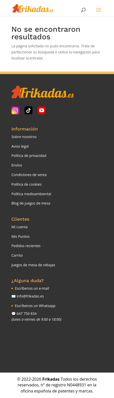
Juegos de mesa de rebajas (33, 264)
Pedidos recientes (25, 245)
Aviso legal (19, 146)
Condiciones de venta (29, 174)
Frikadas (51, 379)
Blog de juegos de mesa (30, 203)
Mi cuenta (19, 226)
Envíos (16, 165)
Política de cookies (26, 184)
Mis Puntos (20, 236)
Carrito (17, 255)
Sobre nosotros (24, 136)
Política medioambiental (31, 193)
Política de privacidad (28, 155)
